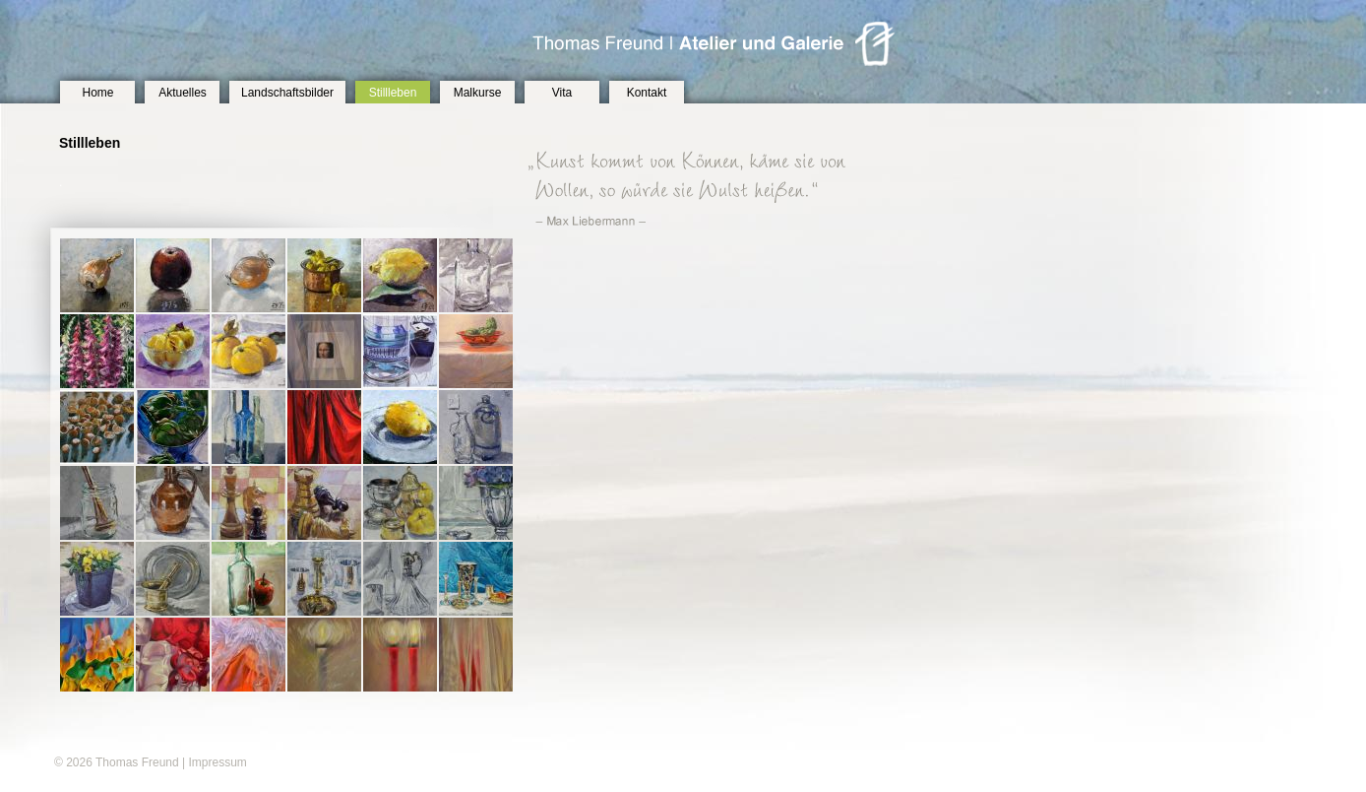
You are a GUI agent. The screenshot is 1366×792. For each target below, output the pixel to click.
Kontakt (647, 92)
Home (97, 92)
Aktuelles (182, 92)
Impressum (217, 762)
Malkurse (478, 92)
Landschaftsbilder (287, 92)
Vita (562, 92)
